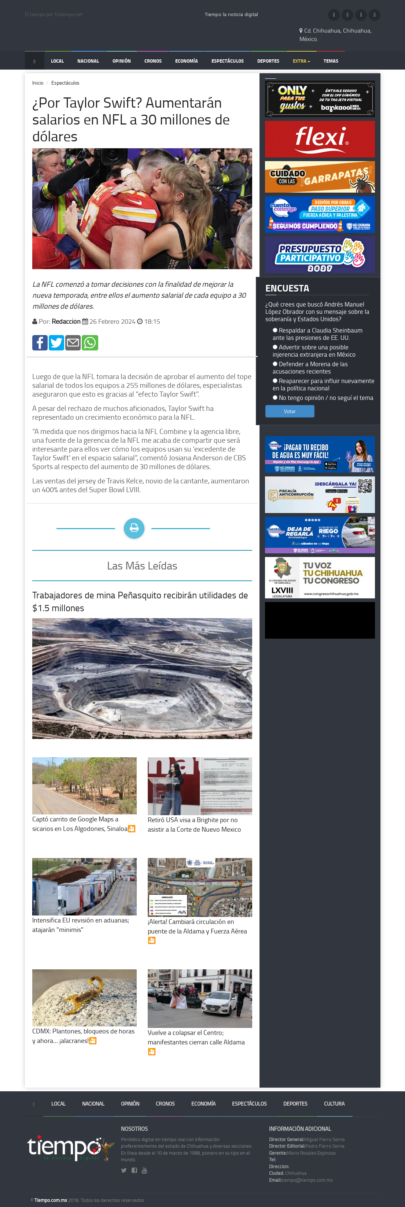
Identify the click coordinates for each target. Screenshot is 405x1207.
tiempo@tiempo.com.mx (301, 1180)
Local (57, 60)
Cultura (334, 1103)
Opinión (122, 60)
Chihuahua (288, 1173)
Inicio (37, 82)
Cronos (153, 60)
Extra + (301, 60)
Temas (331, 60)
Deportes (268, 60)
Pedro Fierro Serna (307, 1146)
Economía (186, 60)
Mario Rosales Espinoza (302, 1153)
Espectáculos (227, 60)
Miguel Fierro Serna (307, 1139)
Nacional (88, 60)
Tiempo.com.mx (51, 1200)
